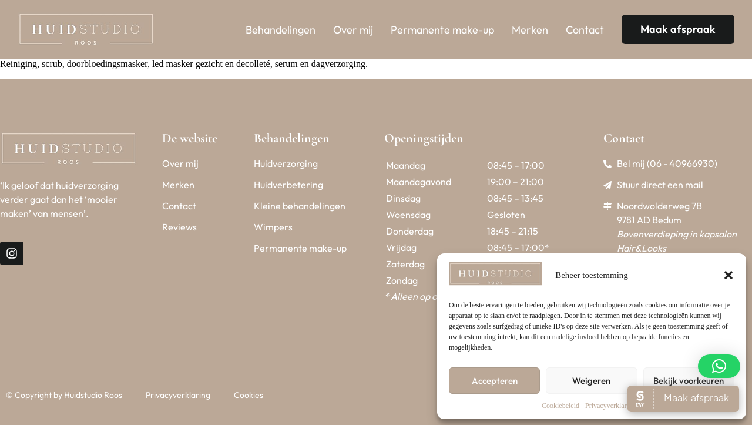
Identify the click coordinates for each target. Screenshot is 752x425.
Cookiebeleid (560, 405)
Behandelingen (280, 29)
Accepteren (495, 380)
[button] (728, 275)
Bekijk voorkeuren (688, 380)
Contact (585, 29)
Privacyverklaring (610, 405)
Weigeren (591, 380)
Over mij (353, 29)
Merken (530, 29)
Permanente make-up (442, 29)
